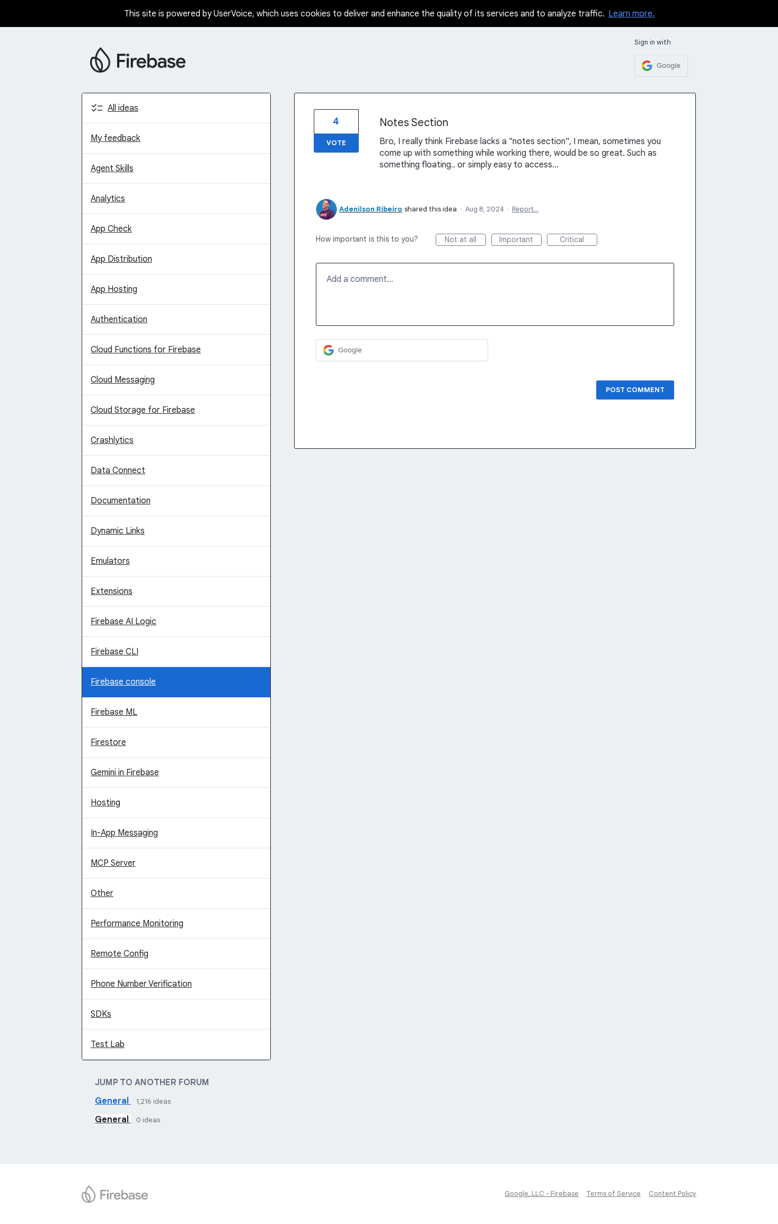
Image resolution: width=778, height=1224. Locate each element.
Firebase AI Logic (123, 621)
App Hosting (114, 289)
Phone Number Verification (141, 984)
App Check (111, 229)
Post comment (635, 389)
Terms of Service (613, 1193)
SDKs (101, 1014)
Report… (525, 209)
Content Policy (672, 1193)
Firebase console (123, 682)
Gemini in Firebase (125, 772)
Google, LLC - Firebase (542, 1193)
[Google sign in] (661, 66)
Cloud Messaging (123, 380)
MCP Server (113, 863)
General (113, 1101)
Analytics (108, 198)
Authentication (119, 319)
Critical (578, 240)
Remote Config (119, 953)
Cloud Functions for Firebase (146, 349)
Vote (336, 142)
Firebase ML (114, 712)
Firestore (108, 742)
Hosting (105, 802)
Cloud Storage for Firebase (143, 410)
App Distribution (121, 259)
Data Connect (118, 470)
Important (520, 240)
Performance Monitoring (137, 923)
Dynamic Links (118, 531)
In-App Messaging (124, 833)
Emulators (110, 561)
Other (102, 893)
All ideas (123, 108)
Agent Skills (112, 168)
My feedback (115, 138)
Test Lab (108, 1044)
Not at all (465, 240)
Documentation (121, 500)
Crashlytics (112, 440)
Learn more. (631, 13)
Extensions (111, 591)
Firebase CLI (114, 651)
